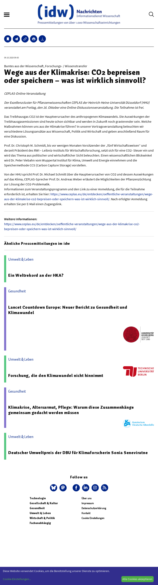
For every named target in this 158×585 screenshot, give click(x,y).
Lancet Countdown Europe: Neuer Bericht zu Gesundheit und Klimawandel (67, 310)
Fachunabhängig (40, 523)
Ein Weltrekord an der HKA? (36, 275)
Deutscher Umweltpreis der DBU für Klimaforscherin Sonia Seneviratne (78, 453)
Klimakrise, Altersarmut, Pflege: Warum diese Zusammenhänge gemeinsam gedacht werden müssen (71, 410)
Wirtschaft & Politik (42, 518)
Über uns (86, 498)
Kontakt (85, 513)
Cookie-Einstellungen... (17, 579)
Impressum (87, 503)
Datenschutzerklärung (93, 508)
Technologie (38, 498)
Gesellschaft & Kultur (44, 503)
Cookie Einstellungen (92, 518)
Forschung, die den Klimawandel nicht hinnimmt (55, 375)
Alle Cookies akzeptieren (137, 579)
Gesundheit (37, 508)
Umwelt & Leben (40, 513)
